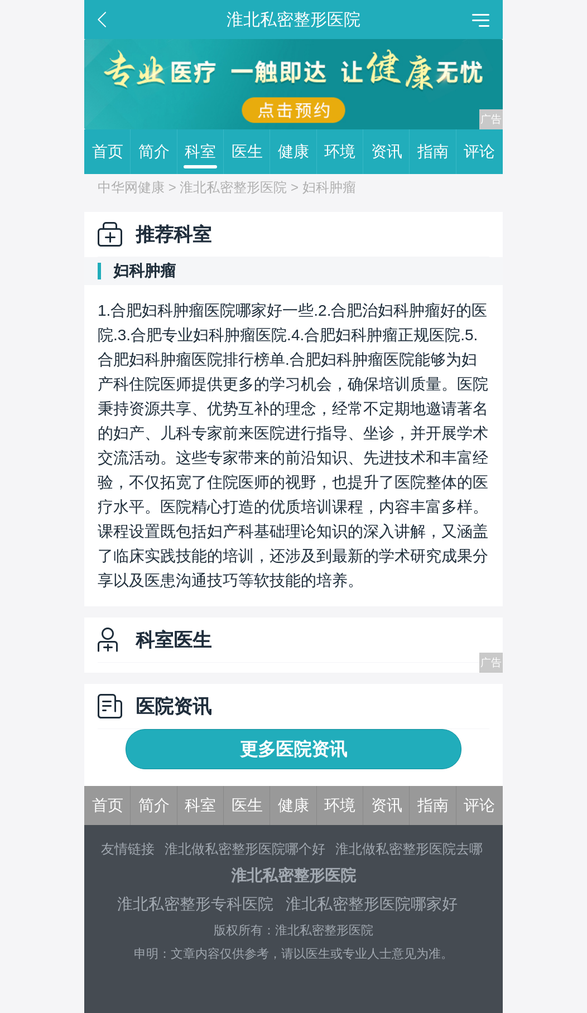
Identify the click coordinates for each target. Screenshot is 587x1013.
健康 (297, 151)
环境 (343, 151)
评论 (479, 151)
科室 (204, 151)
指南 (436, 151)
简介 (157, 151)
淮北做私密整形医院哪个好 (245, 848)
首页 (111, 151)
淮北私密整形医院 (233, 187)
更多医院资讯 (293, 749)
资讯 (390, 151)
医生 (251, 151)
